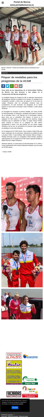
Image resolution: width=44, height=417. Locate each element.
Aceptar (15, 407)
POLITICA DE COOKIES (17, 404)
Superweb (10, 414)
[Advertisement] (22, 165)
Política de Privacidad (13, 416)
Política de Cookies (23, 416)
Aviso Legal (4, 416)
